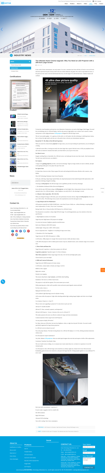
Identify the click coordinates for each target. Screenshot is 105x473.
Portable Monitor (28, 469)
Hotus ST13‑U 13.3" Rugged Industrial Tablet (23, 159)
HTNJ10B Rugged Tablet (22, 166)
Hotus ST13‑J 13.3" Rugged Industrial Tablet (20, 188)
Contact (101, 3)
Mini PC (26, 466)
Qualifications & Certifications (16, 459)
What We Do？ (13, 465)
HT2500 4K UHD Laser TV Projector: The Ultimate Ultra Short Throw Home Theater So (60, 431)
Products (72, 3)
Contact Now (20, 238)
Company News (14, 71)
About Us (79, 3)
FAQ (95, 3)
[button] (51, 51)
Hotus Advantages (14, 471)
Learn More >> (13, 31)
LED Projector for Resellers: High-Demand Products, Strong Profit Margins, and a (61, 427)
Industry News (14, 68)
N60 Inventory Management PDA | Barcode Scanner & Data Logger (23, 121)
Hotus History (13, 468)
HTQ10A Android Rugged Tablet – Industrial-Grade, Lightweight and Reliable (23, 114)
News (90, 3)
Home (66, 3)
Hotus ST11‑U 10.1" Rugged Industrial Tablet (23, 151)
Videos (85, 3)
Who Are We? (13, 462)
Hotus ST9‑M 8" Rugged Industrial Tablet (23, 136)
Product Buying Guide (16, 65)
